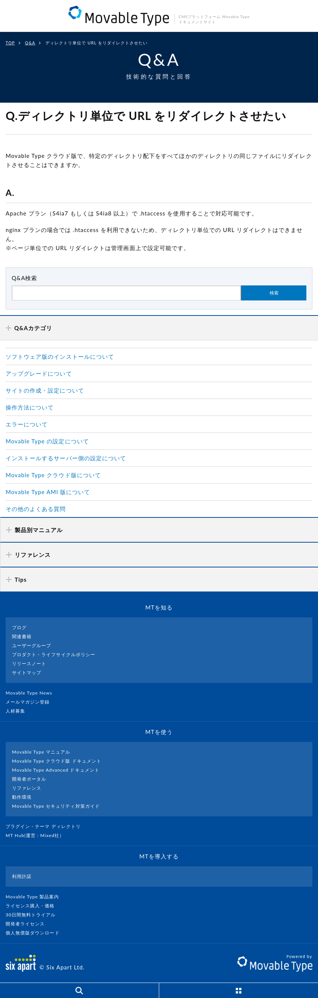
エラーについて (27, 424)
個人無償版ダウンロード (36, 933)
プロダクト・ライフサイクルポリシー (53, 654)
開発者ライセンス (28, 924)
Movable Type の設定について (47, 441)
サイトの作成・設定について (45, 390)
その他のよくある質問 (36, 508)
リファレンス (26, 788)
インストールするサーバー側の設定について (66, 458)
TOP (10, 42)
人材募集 (18, 711)
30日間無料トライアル (34, 915)
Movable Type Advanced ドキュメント (55, 770)
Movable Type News (32, 693)
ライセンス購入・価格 (33, 906)
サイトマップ (26, 672)
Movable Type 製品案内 (35, 896)
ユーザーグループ (31, 645)
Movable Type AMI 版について (48, 491)
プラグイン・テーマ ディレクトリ (46, 826)
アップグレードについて (39, 373)
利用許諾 (22, 876)
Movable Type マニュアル (41, 752)
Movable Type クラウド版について (53, 475)
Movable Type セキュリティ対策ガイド (56, 806)
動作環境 (22, 797)
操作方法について (30, 407)
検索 (274, 293)
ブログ (19, 627)
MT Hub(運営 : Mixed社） (38, 835)
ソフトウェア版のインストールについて (60, 356)
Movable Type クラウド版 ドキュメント (56, 761)
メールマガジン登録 (31, 702)
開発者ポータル (29, 779)
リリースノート (29, 663)
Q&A (30, 42)
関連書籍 (22, 636)
